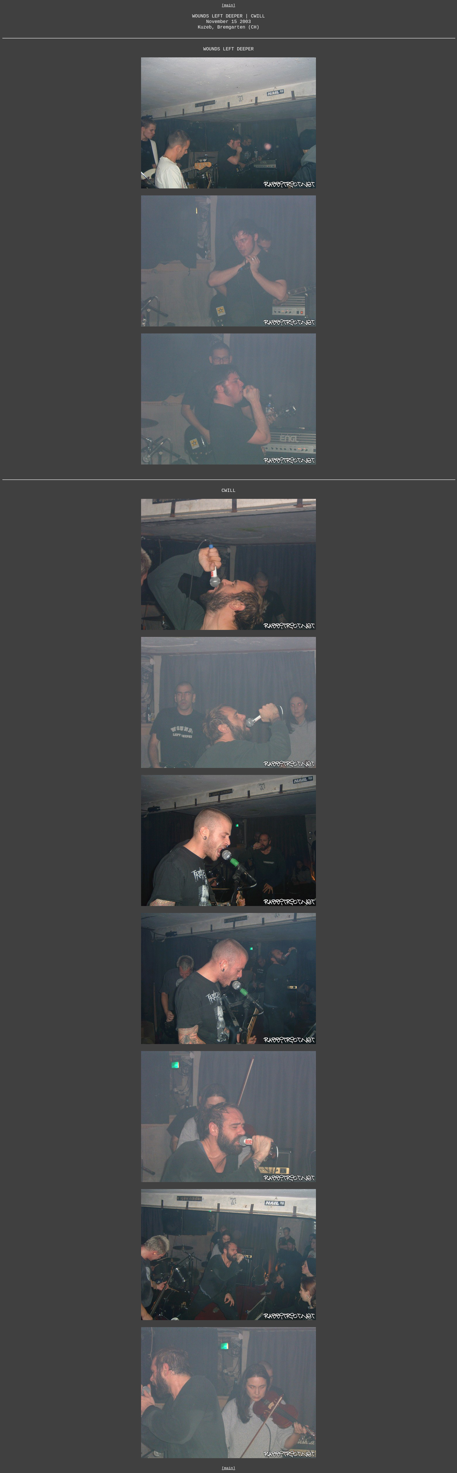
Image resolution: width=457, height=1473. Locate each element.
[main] (228, 5)
